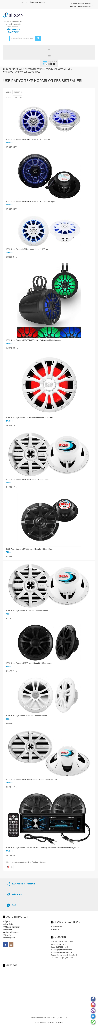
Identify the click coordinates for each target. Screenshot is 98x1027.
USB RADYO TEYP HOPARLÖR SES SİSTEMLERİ (22, 72)
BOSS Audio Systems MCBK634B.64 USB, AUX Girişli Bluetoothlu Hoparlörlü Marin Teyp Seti (42, 848)
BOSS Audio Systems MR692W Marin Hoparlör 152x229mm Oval (31, 779)
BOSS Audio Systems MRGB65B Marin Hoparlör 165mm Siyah (30, 201)
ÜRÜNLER (7, 69)
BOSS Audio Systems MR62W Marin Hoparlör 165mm (27, 611)
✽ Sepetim (7, 935)
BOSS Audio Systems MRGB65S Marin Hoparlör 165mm (28, 139)
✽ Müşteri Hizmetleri (11, 927)
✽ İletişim (55, 929)
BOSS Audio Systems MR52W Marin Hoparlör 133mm (27, 479)
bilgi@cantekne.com (63, 952)
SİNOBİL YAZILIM (54, 1022)
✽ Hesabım (7, 930)
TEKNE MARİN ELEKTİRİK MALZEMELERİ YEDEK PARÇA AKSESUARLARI (41, 69)
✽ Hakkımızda (56, 927)
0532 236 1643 (62, 947)
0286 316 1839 (60, 944)
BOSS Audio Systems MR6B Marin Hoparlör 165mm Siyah (29, 663)
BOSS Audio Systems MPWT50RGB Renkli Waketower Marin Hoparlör (33, 340)
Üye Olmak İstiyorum (37, 2)
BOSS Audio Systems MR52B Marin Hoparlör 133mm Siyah (29, 549)
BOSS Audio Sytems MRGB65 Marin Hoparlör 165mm (27, 249)
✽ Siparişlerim (9, 938)
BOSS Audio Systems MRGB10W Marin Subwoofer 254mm (29, 418)
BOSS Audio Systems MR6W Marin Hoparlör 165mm (26, 716)
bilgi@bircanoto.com (63, 950)
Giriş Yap (24, 2)
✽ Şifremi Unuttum (11, 932)
